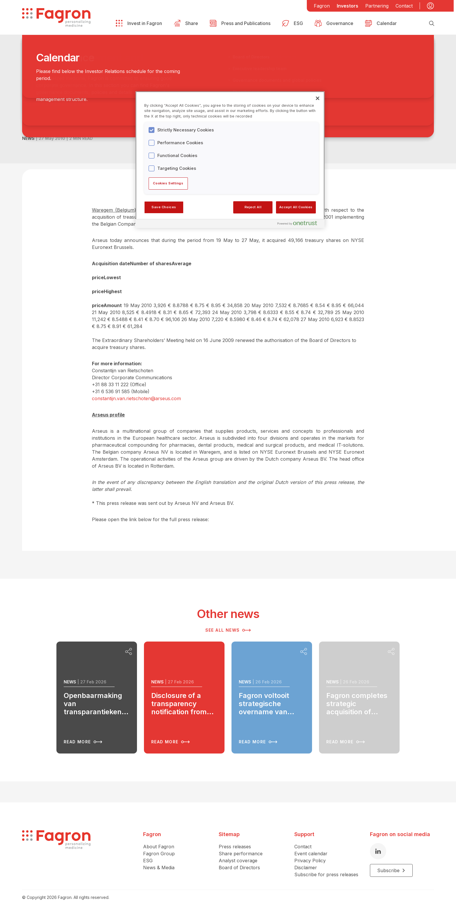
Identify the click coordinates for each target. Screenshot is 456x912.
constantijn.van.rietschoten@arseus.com (136, 398)
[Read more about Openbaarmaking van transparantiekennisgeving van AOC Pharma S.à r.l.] (97, 697)
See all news (228, 630)
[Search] (431, 23)
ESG (148, 860)
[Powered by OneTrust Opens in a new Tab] (299, 224)
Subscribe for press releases (326, 874)
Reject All (253, 207)
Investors (347, 6)
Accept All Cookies (296, 207)
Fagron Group (159, 853)
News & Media (158, 867)
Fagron (322, 6)
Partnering (377, 6)
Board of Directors (239, 867)
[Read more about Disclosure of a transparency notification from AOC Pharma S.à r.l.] (184, 697)
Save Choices (164, 207)
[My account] (430, 5)
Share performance (241, 853)
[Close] (317, 98)
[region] (230, 159)
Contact (404, 6)
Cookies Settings (168, 183)
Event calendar (310, 853)
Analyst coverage (238, 860)
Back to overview (51, 67)
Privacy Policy (310, 860)
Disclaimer (305, 867)
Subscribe (391, 870)
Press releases (235, 846)
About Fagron (158, 846)
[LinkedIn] (378, 851)
